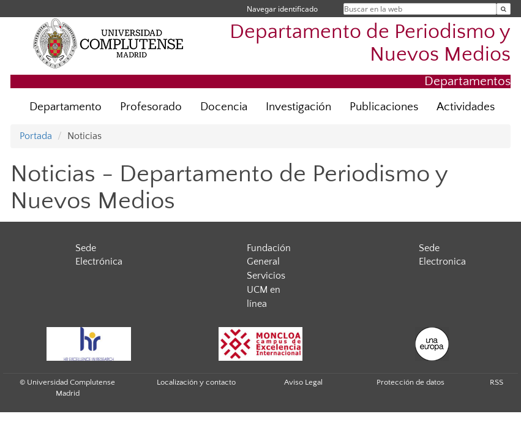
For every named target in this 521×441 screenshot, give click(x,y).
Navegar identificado (282, 9)
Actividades (466, 106)
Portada (36, 135)
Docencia (223, 106)
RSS (496, 382)
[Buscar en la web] (504, 9)
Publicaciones (384, 106)
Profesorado (151, 106)
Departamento (65, 106)
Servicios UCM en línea (266, 289)
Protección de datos (410, 382)
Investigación (298, 106)
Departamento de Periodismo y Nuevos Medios (370, 43)
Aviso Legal (303, 382)
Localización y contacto (196, 382)
